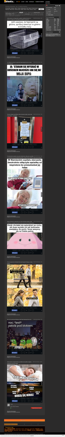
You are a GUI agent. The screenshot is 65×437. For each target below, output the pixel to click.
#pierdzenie (15, 250)
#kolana (23, 307)
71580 (55, 9)
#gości (26, 102)
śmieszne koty (39, 430)
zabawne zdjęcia (8, 430)
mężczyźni (37, 428)
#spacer (14, 307)
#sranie (18, 102)
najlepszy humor (15, 430)
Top (18, 1)
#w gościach (31, 102)
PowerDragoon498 (56, 34)
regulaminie (32, 435)
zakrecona (49, 28)
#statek (27, 250)
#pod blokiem (28, 350)
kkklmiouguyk (48, 34)
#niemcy (13, 209)
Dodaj (27, 1)
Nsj (49, 35)
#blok (16, 350)
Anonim (48, 20)
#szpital (18, 209)
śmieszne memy (11, 428)
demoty (29, 430)
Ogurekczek (52, 35)
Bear (48, 22)
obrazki (21, 12)
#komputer (22, 209)
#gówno (23, 50)
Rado (48, 25)
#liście (27, 307)
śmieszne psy (34, 430)
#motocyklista (23, 398)
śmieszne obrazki (27, 13)
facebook (5, 431)
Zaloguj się (8, 57)
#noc (12, 350)
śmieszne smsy (10, 431)
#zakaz (23, 144)
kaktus (48, 24)
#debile (28, 398)
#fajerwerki (18, 50)
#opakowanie (28, 50)
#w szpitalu (32, 209)
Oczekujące (31, 1)
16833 (55, 7)
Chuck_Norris (49, 27)
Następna (23, 420)
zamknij (63, 435)
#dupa (14, 102)
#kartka (14, 144)
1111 (52, 34)
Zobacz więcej (50, 14)
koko (41, 18)
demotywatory (9, 13)
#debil (32, 398)
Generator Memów (39, 1)
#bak (19, 250)
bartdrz (47, 35)
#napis (19, 144)
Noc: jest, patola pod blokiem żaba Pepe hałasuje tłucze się (19, 319)
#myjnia (31, 144)
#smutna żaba (21, 350)
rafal (48, 23)
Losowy (23, 1)
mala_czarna (49, 26)
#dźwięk (31, 307)
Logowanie (48, 1)
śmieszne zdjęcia (37, 12)
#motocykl (13, 398)
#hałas (33, 50)
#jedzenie (12, 50)
